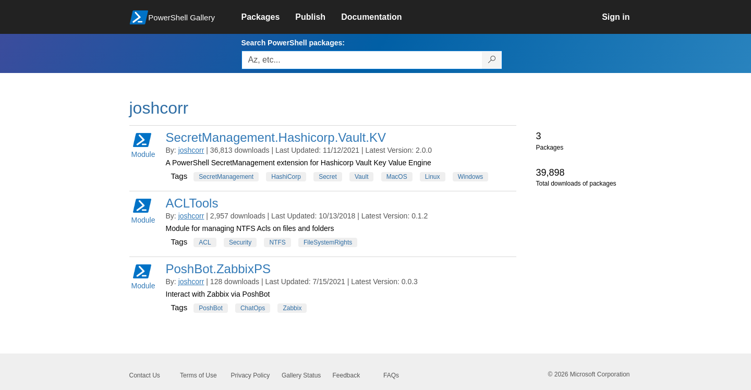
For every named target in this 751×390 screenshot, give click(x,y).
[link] (268, 17)
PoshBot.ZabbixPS (218, 269)
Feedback (346, 375)
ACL (205, 242)
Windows (470, 176)
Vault (361, 176)
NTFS (277, 242)
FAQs (391, 375)
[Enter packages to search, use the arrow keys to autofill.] (361, 60)
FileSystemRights (328, 242)
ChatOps (252, 308)
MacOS (396, 176)
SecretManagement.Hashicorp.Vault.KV (276, 137)
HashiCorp (286, 176)
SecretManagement (226, 176)
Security (240, 242)
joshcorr (191, 150)
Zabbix (292, 308)
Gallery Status (301, 375)
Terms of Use (198, 375)
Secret (328, 176)
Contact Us (144, 375)
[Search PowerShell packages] (492, 60)
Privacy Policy (250, 375)
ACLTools (192, 203)
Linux (432, 176)
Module (143, 145)
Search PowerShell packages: (293, 43)
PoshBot (210, 308)
